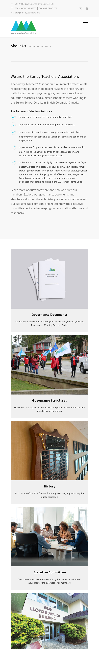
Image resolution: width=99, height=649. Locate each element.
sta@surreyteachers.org (27, 13)
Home (32, 46)
